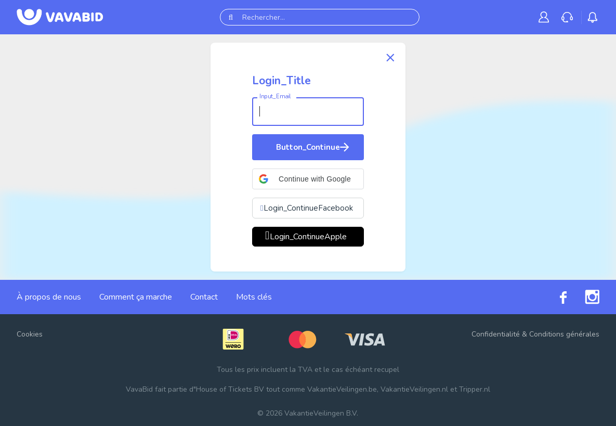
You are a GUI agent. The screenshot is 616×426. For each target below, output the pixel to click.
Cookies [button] (30, 334)
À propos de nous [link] (49, 297)
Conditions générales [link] (564, 334)
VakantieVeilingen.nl (414, 389)
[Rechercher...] (320, 17)
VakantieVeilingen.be (342, 389)
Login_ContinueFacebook (308, 208)
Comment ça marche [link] (135, 297)
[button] (308, 179)
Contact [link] (204, 297)
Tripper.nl (474, 389)
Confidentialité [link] (495, 334)
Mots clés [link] (254, 297)
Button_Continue (313, 147)
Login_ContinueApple (308, 236)
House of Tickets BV (230, 389)
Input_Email (275, 96)
